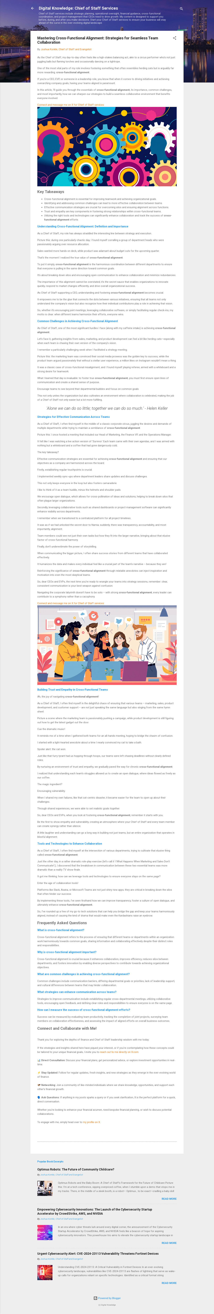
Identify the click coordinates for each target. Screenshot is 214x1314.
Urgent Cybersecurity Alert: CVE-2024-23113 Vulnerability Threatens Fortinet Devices (98, 1253)
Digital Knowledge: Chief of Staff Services (78, 8)
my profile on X (91, 1122)
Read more (169, 1198)
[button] (175, 38)
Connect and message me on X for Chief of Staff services (70, 104)
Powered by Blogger (107, 1298)
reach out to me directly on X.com (119, 1052)
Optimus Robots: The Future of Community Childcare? (75, 1169)
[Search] (181, 9)
